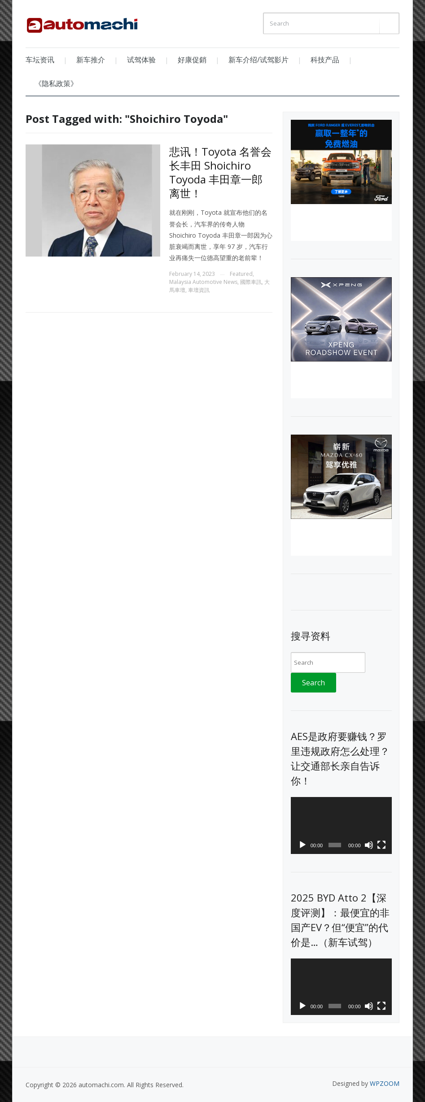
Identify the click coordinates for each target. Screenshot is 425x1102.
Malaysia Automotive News (203, 282)
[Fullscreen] (381, 845)
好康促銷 (192, 60)
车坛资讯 (40, 60)
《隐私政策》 (56, 83)
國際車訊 (251, 282)
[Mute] (368, 845)
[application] (341, 825)
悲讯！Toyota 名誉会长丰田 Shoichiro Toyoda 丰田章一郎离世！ (220, 172)
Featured (241, 274)
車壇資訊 (199, 290)
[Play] (302, 845)
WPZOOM (384, 1083)
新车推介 (90, 60)
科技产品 (325, 60)
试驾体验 (141, 60)
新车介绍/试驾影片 (258, 60)
